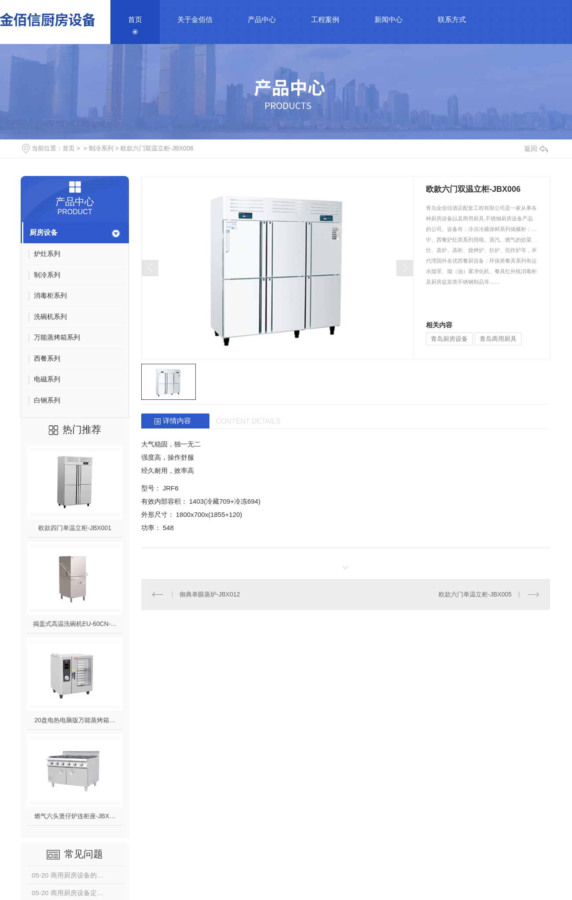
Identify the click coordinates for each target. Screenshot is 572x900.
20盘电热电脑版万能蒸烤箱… (74, 720)
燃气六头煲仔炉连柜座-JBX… (74, 816)
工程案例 (325, 19)
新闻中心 (388, 19)
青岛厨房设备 (449, 338)
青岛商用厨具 (498, 338)
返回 (536, 148)
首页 (135, 19)
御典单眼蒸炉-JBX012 (210, 594)
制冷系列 (101, 148)
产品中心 (262, 19)
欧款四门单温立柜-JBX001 (74, 527)
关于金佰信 (195, 19)
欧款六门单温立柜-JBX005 (475, 594)
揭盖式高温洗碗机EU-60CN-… (75, 623)
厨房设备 (43, 232)
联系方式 (452, 19)
